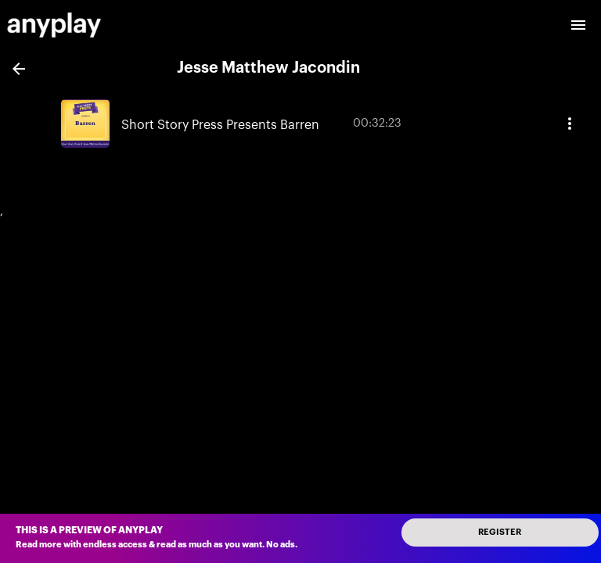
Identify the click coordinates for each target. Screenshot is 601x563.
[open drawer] (578, 25)
